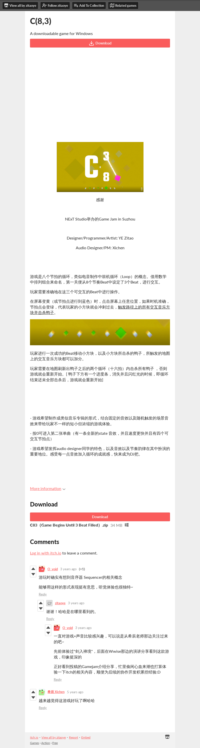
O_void (53, 569)
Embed (85, 737)
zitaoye (60, 603)
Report (73, 737)
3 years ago (68, 569)
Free (55, 743)
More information (48, 488)
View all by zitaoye (54, 737)
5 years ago (75, 692)
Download (100, 43)
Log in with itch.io (45, 552)
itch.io (34, 737)
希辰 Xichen (56, 692)
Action (45, 743)
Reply (43, 594)
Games (34, 743)
